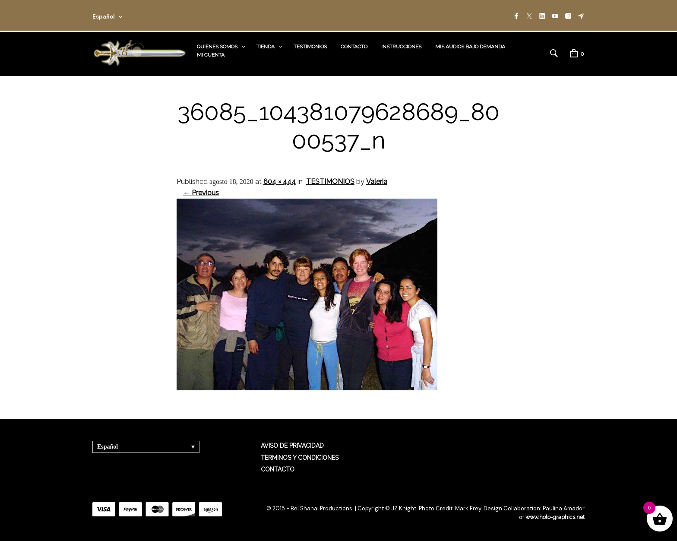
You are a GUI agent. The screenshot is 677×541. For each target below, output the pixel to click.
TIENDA (265, 47)
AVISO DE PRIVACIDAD (292, 445)
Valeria (376, 181)
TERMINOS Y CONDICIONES (299, 457)
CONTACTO (354, 47)
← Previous (201, 193)
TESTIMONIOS (310, 47)
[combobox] (119, 15)
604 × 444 (279, 181)
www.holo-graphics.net (554, 517)
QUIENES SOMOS (217, 47)
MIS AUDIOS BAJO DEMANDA (470, 47)
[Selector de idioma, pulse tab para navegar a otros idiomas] (145, 446)
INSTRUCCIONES (401, 47)
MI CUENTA (211, 55)
